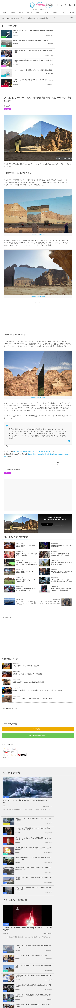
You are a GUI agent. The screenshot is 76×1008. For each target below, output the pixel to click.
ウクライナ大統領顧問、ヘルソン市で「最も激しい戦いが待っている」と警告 (25, 788)
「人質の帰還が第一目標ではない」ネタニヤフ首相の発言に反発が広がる (62, 845)
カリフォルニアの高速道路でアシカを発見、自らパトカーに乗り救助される (63, 41)
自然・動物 (29, 15)
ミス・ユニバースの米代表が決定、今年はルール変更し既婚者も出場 (11, 922)
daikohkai (15, 35)
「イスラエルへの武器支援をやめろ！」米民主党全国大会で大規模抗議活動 (62, 855)
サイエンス (38, 15)
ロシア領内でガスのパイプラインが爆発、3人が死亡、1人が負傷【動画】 (62, 778)
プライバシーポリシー (36, 948)
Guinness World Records (38, 205)
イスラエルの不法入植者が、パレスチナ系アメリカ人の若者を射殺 (62, 834)
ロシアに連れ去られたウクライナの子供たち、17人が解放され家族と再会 (24, 41)
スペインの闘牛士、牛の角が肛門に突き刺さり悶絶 (26, 636)
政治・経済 (21, 15)
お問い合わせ (49, 948)
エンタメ (63, 12)
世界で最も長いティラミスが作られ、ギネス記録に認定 (27, 644)
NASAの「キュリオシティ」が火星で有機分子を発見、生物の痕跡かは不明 (32, 668)
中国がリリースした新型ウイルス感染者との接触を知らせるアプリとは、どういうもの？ (11, 889)
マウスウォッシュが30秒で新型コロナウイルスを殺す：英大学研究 (24, 51)
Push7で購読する (38, 699)
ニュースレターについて (62, 948)
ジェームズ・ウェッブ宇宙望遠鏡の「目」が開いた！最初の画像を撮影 (11, 911)
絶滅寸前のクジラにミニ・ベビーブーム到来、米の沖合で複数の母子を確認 (24, 31)
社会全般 (13, 12)
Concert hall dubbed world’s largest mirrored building (31, 422)
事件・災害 (42, 36)
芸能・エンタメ (43, 56)
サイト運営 (25, 948)
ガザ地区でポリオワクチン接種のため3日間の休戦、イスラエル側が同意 (62, 865)
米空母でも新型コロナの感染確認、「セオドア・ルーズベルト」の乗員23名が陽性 (26, 573)
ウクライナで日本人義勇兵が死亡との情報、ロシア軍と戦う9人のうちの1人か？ (62, 788)
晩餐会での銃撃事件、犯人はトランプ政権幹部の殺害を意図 (28, 652)
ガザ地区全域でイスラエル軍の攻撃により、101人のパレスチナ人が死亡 (25, 865)
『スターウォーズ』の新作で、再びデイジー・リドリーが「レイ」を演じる (63, 51)
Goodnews (55, 15)
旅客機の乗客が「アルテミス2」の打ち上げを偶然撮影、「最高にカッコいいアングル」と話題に (11, 935)
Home (4, 12)
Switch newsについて (13, 948)
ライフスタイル (72, 15)
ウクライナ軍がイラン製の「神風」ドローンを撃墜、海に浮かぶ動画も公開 (62, 798)
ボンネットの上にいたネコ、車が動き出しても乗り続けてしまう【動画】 (62, 749)
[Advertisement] (38, 288)
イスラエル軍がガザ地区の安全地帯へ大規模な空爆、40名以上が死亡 (25, 854)
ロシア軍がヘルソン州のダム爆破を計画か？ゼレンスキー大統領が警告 (25, 797)
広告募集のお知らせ (38, 950)
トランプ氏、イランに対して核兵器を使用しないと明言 (62, 824)
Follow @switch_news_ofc (60, 495)
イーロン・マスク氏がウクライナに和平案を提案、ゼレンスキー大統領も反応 (62, 769)
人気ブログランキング (7, 727)
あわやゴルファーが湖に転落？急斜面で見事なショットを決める (11, 900)
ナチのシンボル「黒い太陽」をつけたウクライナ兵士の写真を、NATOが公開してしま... (62, 759)
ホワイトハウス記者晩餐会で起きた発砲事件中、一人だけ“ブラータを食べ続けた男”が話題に (37, 660)
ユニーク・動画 (46, 15)
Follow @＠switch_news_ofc (38, 890)
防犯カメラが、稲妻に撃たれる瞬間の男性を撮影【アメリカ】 (63, 31)
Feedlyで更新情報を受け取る (38, 706)
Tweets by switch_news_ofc (38, 884)
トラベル (7, 80)
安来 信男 (54, 45)
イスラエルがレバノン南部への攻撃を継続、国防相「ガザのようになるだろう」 (62, 815)
